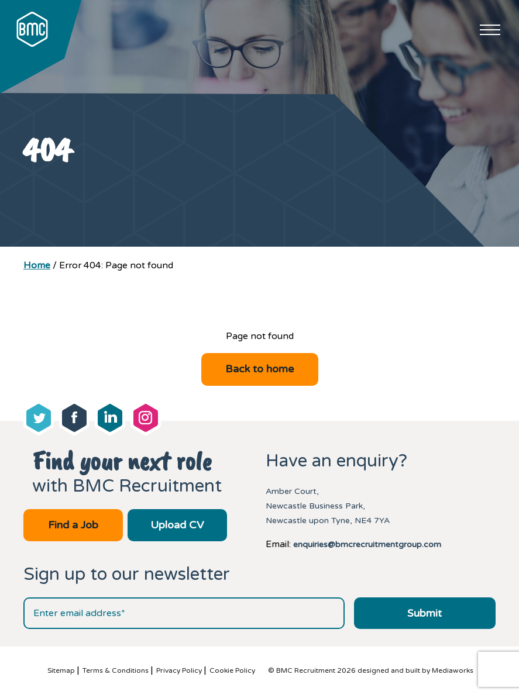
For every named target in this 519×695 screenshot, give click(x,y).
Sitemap (61, 670)
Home (36, 265)
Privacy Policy (179, 670)
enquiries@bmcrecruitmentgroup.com (367, 544)
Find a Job (73, 524)
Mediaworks (452, 670)
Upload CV (177, 524)
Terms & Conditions (116, 670)
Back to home (259, 368)
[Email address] (184, 613)
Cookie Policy (232, 670)
